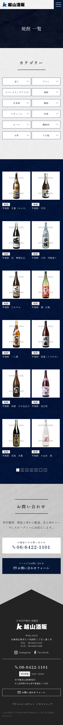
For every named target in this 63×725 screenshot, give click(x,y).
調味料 (46, 124)
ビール (16, 124)
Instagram (22, 652)
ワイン (46, 81)
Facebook (41, 652)
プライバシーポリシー (23, 704)
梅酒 (46, 103)
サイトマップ (45, 704)
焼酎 (46, 92)
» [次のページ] (45, 470)
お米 (16, 135)
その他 (46, 135)
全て (16, 81)
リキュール (16, 113)
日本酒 (16, 103)
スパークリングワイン (16, 92)
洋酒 (46, 113)
